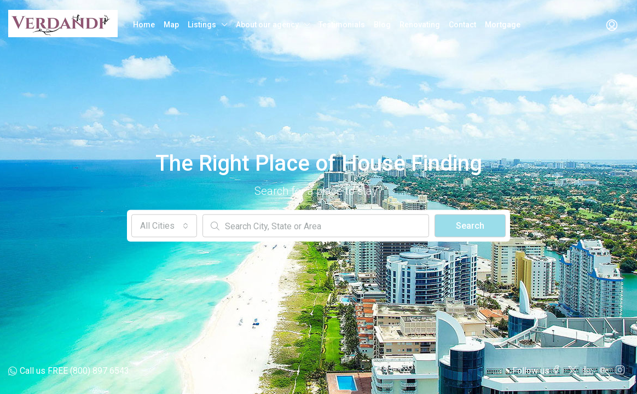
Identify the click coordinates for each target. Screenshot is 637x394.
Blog (382, 24)
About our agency (267, 24)
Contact (462, 24)
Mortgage (502, 24)
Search (470, 226)
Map (171, 24)
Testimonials (342, 24)
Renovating (419, 24)
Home (144, 24)
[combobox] (164, 226)
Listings (202, 24)
